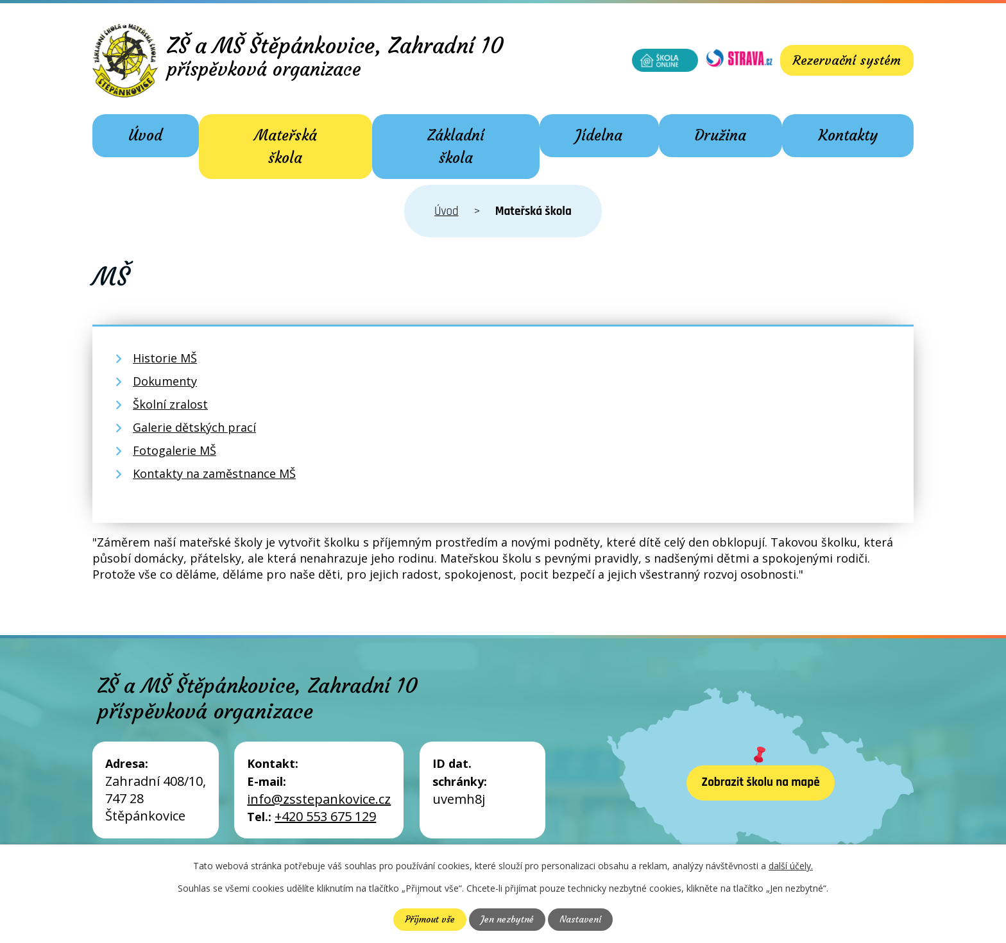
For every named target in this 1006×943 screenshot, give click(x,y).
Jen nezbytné (507, 919)
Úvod (145, 135)
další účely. (791, 866)
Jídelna (598, 135)
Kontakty (848, 135)
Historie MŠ (165, 358)
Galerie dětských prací (194, 427)
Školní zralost (170, 404)
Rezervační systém (847, 60)
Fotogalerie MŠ (174, 450)
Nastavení (580, 919)
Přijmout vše (430, 919)
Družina (720, 135)
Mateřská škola (285, 146)
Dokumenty (165, 381)
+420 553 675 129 (325, 816)
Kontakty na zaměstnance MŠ (214, 473)
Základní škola (455, 146)
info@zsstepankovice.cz (319, 799)
